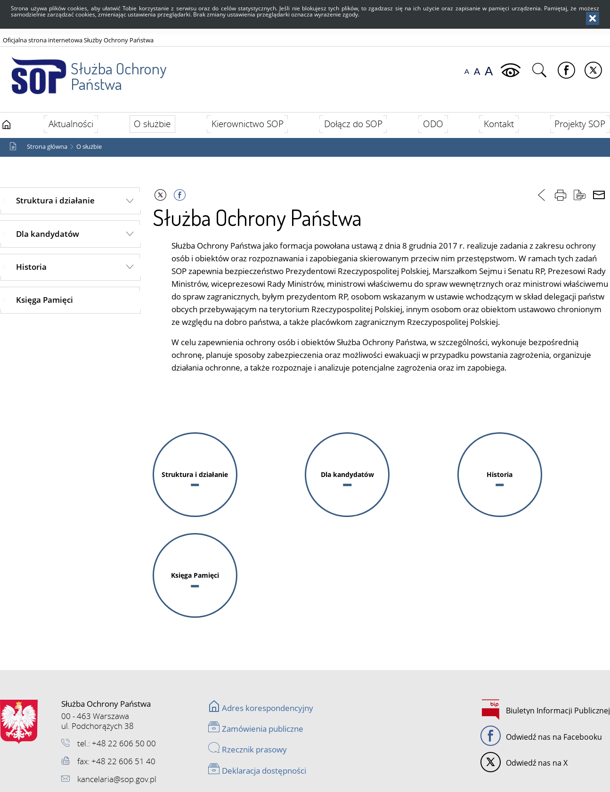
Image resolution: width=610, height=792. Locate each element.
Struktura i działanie (55, 200)
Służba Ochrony (83, 70)
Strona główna (47, 147)
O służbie (89, 147)
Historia (31, 266)
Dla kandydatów (47, 233)
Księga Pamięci (44, 299)
